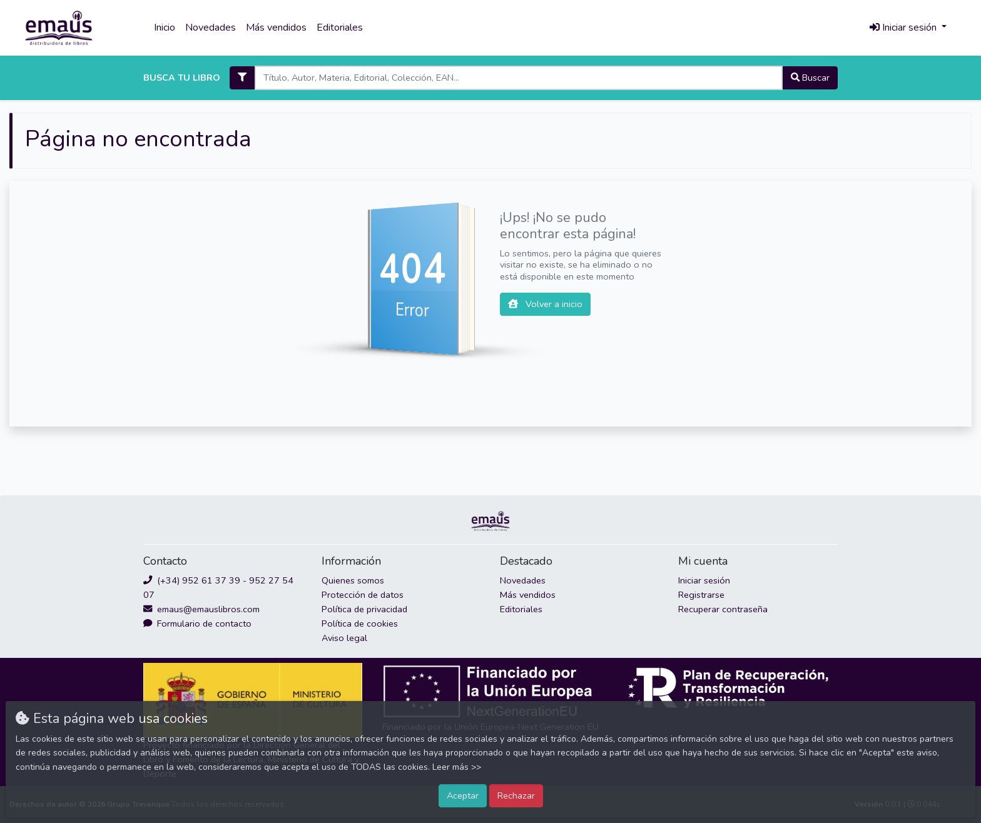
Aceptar (463, 795)
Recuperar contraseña (723, 609)
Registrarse (701, 594)
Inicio (164, 27)
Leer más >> (456, 767)
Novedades (210, 27)
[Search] (518, 77)
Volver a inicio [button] (545, 304)
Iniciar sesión (704, 580)
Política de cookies (360, 623)
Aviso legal (344, 638)
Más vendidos (276, 27)
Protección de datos (363, 594)
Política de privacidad (364, 609)
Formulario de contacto (197, 623)
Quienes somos (353, 580)
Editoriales (340, 27)
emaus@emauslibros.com (201, 609)
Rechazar (516, 795)
